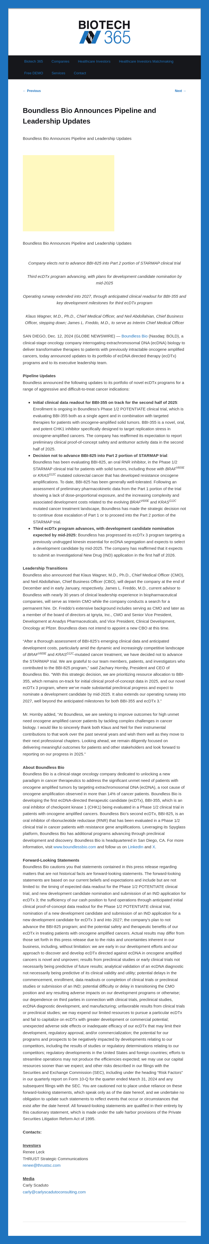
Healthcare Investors (94, 61)
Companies (60, 61)
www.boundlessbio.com (74, 846)
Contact (80, 73)
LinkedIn (135, 846)
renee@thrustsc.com (42, 1165)
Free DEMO (33, 73)
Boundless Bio (134, 336)
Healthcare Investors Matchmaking (146, 61)
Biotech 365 (33, 61)
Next (180, 91)
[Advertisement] (68, 193)
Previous (32, 91)
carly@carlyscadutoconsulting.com (54, 1192)
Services (58, 73)
